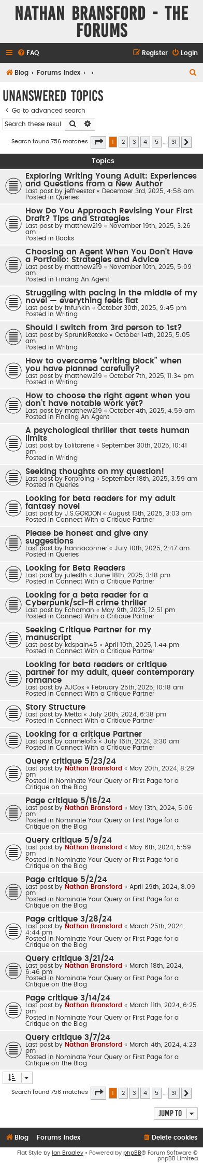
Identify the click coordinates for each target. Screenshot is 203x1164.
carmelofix (81, 741)
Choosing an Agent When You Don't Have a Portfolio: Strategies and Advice (109, 256)
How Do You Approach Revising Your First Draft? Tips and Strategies (109, 215)
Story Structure (55, 707)
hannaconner (86, 548)
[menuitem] (28, 53)
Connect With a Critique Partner (105, 520)
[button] (98, 142)
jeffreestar (80, 191)
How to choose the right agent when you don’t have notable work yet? (107, 400)
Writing (67, 314)
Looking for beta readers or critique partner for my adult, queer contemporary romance (109, 672)
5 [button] (156, 142)
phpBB (132, 1153)
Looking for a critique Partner (83, 734)
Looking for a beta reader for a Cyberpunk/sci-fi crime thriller (86, 599)
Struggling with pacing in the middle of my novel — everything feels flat (111, 297)
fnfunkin (77, 308)
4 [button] (145, 142)
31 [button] (174, 142)
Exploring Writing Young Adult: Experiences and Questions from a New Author (111, 180)
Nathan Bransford (93, 768)
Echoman (79, 610)
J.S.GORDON (83, 513)
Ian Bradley (67, 1153)
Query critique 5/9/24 (68, 840)
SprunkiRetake (86, 335)
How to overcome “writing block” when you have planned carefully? (103, 365)
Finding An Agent (82, 279)
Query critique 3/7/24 (67, 1037)
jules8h (76, 575)
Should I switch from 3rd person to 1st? (103, 328)
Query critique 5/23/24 (70, 761)
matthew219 (83, 226)
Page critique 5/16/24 (68, 801)
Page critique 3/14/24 (67, 998)
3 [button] (134, 142)
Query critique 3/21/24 (69, 959)
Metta (73, 714)
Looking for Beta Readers (75, 568)
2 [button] (123, 142)
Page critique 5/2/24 (66, 880)
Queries (67, 197)
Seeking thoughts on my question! (94, 472)
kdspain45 (81, 645)
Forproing (79, 479)
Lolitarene (79, 445)
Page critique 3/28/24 (68, 919)
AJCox (74, 687)
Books (65, 238)
